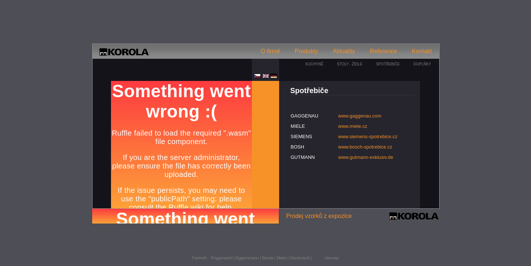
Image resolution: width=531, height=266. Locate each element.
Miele (282, 258)
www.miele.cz (352, 126)
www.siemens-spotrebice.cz (367, 136)
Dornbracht (300, 258)
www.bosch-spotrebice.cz (365, 147)
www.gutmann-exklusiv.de (365, 157)
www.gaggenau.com (359, 116)
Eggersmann (247, 258)
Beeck (268, 258)
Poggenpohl (222, 258)
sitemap (331, 258)
